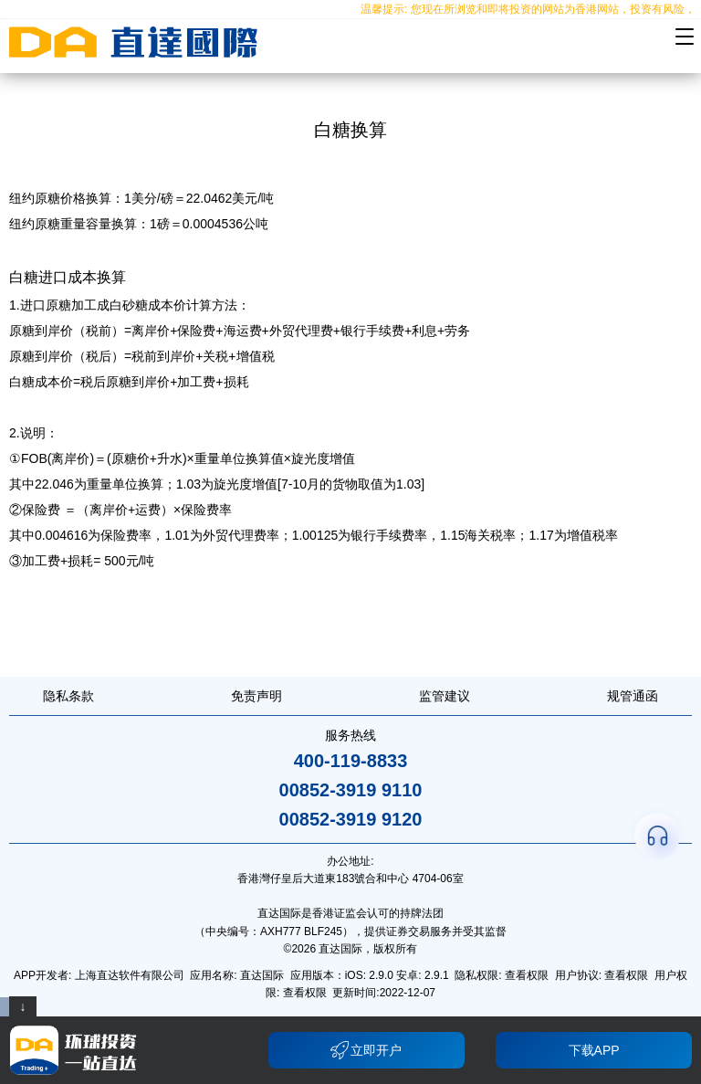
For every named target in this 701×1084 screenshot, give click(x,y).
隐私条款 (68, 696)
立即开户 (366, 1050)
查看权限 (527, 975)
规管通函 (632, 696)
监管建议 (444, 696)
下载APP (594, 1050)
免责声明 (256, 696)
